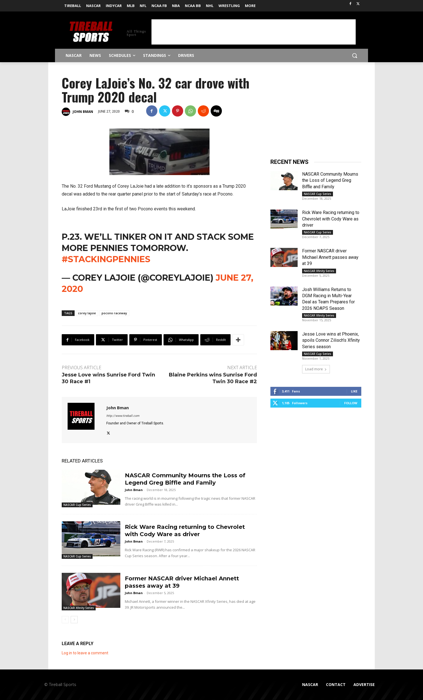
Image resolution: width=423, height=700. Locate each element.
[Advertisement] (253, 32)
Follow (350, 403)
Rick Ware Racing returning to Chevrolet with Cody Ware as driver (330, 219)
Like (354, 391)
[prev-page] (65, 619)
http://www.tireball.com (122, 416)
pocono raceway (114, 313)
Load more (316, 369)
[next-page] (74, 619)
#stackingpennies (106, 259)
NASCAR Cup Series (77, 505)
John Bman (83, 111)
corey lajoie (87, 313)
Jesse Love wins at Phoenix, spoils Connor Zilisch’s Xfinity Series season (331, 340)
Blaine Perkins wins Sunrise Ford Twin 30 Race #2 (213, 378)
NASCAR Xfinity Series (78, 608)
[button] (354, 55)
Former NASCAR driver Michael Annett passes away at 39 (330, 257)
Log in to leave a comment (85, 653)
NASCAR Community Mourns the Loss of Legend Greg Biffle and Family (330, 180)
